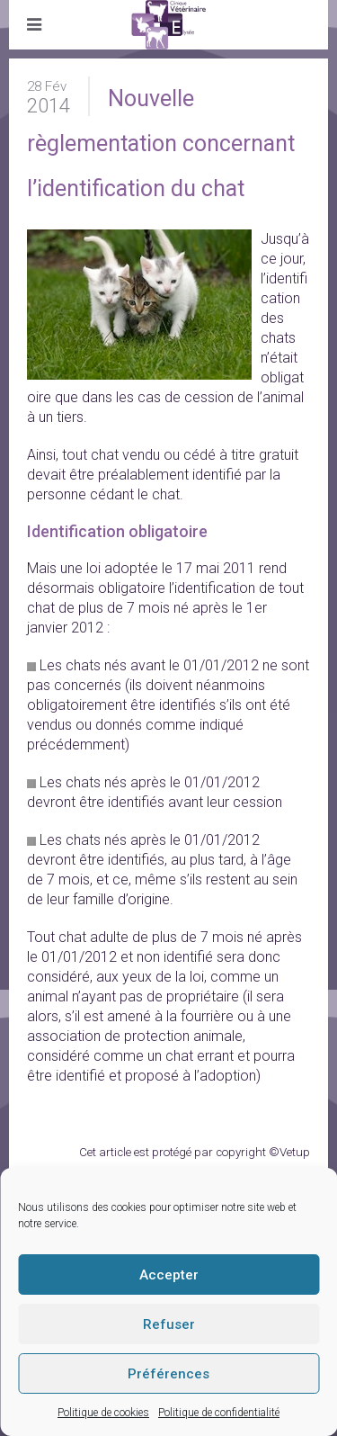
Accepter (169, 1275)
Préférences (168, 1374)
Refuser (169, 1324)
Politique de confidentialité (218, 1412)
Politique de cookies (103, 1412)
